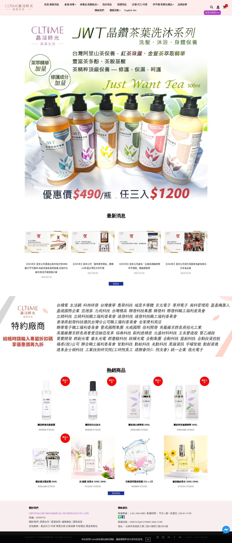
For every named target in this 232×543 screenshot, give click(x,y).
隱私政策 (77, 521)
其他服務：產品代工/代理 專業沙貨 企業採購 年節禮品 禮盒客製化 (63, 526)
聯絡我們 (99, 10)
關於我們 (33, 521)
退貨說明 (55, 521)
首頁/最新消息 (51, 4)
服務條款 (66, 521)
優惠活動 (115, 10)
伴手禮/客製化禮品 (163, 4)
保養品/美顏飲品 (89, 4)
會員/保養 (70, 4)
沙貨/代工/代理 (139, 4)
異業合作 (44, 521)
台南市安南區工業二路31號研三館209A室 (146, 526)
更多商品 (116, 493)
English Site (130, 10)
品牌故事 (182, 4)
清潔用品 (122, 4)
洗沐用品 (107, 4)
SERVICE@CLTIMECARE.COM (146, 522)
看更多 (116, 284)
